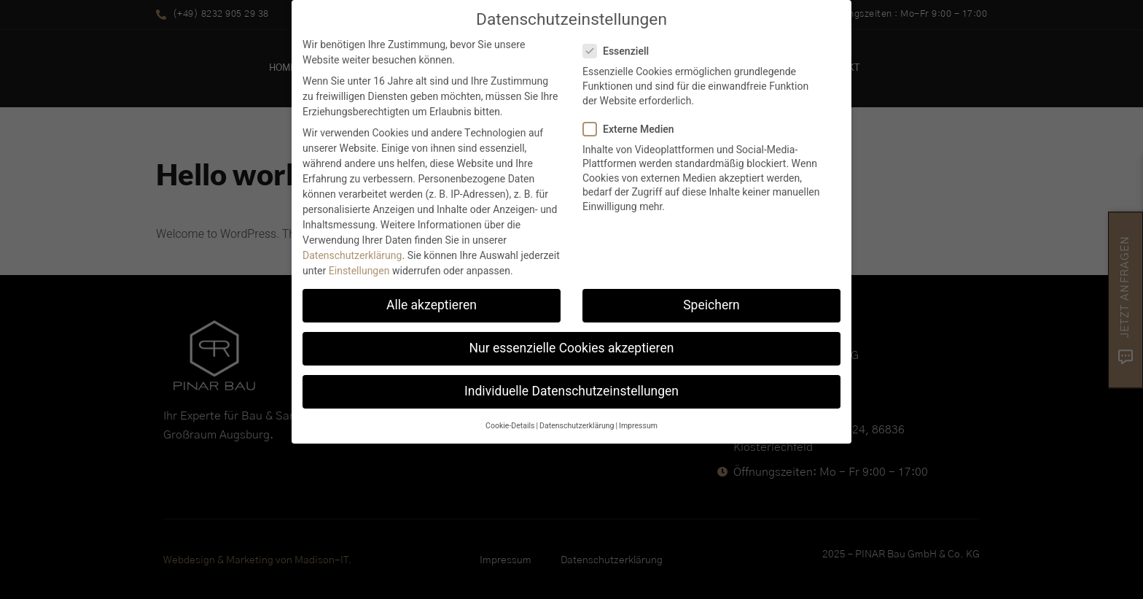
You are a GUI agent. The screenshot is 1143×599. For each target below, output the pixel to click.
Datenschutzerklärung (352, 248)
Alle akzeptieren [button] (431, 298)
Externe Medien (633, 122)
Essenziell (620, 44)
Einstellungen (359, 263)
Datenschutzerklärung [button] (576, 418)
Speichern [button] (711, 298)
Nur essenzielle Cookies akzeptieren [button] (571, 341)
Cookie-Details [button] (509, 418)
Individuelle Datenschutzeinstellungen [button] (571, 384)
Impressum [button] (638, 418)
